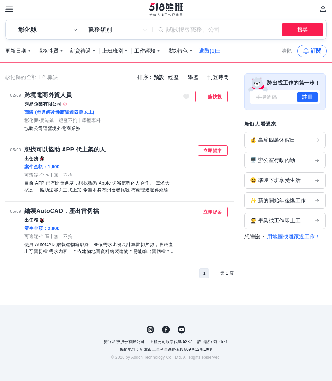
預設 (159, 77)
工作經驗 (145, 51)
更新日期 (16, 51)
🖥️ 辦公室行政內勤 (285, 160)
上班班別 (113, 51)
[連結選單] (9, 9)
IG (150, 330)
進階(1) (208, 51)
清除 (286, 51)
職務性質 (48, 51)
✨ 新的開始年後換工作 (285, 201)
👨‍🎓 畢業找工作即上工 (285, 221)
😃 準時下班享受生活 (285, 180)
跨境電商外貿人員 (48, 95)
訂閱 (316, 51)
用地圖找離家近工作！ (293, 236)
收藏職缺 (186, 96)
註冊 (307, 97)
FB (166, 330)
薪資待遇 (80, 51)
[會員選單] (323, 9)
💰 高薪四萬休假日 (285, 140)
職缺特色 (177, 51)
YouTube (181, 330)
